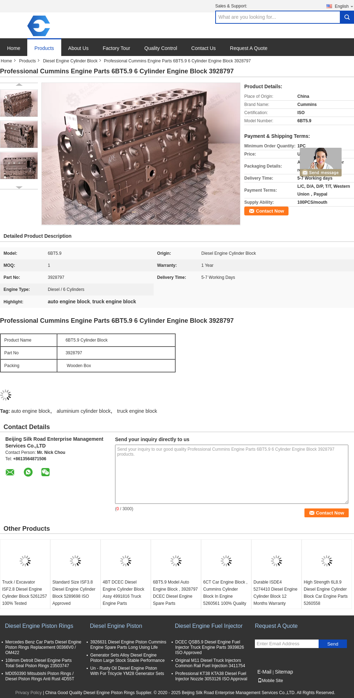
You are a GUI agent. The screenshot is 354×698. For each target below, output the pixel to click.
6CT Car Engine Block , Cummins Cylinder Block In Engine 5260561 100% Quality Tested (225, 596)
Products (44, 48)
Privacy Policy (28, 692)
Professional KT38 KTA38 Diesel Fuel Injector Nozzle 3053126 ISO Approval (211, 676)
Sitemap (284, 672)
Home (13, 48)
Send (332, 644)
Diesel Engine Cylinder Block (70, 60)
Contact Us (203, 48)
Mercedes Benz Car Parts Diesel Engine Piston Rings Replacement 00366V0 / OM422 (43, 647)
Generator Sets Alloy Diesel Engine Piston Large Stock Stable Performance (127, 658)
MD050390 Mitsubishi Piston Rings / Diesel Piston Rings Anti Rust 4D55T (39, 676)
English (344, 6)
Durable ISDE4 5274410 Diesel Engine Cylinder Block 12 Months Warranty (275, 593)
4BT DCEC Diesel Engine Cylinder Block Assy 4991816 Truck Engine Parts (123, 593)
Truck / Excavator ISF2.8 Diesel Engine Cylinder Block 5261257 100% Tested (24, 593)
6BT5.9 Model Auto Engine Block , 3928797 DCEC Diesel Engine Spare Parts (175, 593)
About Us (78, 48)
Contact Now (270, 211)
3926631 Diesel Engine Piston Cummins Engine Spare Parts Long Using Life (128, 645)
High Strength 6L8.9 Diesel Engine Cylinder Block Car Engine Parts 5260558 (326, 593)
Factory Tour (116, 48)
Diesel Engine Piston (116, 626)
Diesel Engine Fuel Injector (208, 626)
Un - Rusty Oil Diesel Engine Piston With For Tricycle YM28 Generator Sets (127, 671)
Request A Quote (249, 48)
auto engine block (30, 411)
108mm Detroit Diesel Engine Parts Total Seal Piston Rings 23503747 (38, 663)
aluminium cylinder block (84, 411)
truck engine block (137, 411)
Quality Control (160, 48)
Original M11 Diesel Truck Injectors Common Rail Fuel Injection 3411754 (210, 663)
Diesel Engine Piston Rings (39, 626)
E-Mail (264, 672)
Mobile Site (270, 680)
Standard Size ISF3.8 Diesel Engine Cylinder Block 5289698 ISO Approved (73, 593)
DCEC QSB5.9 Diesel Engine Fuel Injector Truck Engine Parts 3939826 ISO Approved (209, 647)
